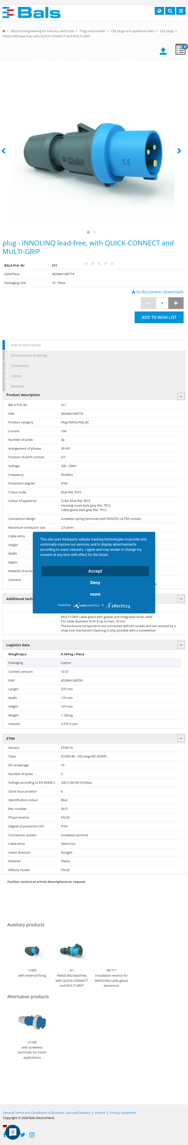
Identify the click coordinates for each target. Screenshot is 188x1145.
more (95, 594)
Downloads (20, 365)
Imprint (100, 1112)
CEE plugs (167, 31)
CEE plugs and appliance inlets (132, 31)
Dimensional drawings (29, 355)
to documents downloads (158, 292)
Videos (16, 376)
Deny (95, 582)
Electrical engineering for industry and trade (42, 31)
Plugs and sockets (93, 31)
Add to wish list (159, 317)
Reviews (17, 386)
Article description (26, 345)
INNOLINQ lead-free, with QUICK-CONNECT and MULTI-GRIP (46, 36)
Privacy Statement (123, 1112)
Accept (95, 571)
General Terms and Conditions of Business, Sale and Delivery (46, 1112)
